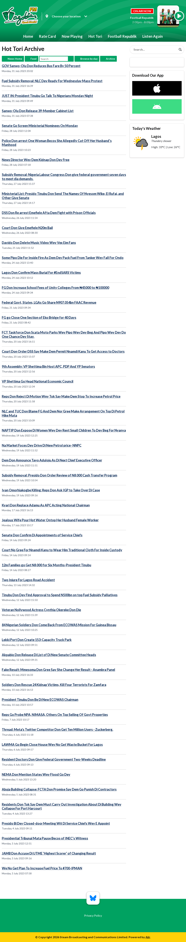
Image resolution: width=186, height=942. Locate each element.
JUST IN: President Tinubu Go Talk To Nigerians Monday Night (47, 96)
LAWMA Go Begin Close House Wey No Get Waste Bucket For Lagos (52, 745)
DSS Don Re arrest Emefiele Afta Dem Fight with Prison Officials (49, 213)
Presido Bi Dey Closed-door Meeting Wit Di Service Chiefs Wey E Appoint (56, 823)
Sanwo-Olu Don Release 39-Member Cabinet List (38, 111)
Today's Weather (146, 128)
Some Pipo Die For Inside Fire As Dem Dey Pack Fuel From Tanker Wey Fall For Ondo (63, 258)
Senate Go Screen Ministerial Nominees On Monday (40, 126)
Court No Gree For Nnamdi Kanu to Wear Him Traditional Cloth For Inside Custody (62, 550)
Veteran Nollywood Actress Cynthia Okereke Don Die (41, 610)
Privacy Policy (93, 915)
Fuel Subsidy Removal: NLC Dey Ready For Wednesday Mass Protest (52, 81)
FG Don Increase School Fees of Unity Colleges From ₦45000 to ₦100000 (55, 288)
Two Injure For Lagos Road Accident (28, 580)
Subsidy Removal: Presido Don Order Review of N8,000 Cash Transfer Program (59, 475)
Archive (110, 58)
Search (71, 59)
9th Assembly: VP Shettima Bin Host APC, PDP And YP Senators (48, 366)
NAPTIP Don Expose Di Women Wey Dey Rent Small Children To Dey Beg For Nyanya (64, 430)
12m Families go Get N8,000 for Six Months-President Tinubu (46, 565)
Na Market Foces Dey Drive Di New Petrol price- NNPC (41, 445)
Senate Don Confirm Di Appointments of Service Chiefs (42, 535)
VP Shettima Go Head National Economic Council (37, 381)
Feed (34, 58)
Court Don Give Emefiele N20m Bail (27, 228)
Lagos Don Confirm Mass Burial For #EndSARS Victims (41, 273)
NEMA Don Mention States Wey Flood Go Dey (36, 774)
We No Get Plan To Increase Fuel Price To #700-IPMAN (42, 868)
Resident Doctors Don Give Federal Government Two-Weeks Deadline (54, 759)
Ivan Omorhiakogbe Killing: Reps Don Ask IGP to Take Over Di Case (51, 490)
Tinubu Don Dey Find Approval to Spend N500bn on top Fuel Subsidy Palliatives (60, 595)
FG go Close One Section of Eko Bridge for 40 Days (39, 318)
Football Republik (122, 36)
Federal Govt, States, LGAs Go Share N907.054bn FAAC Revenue (49, 302)
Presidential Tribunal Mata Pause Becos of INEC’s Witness (45, 838)
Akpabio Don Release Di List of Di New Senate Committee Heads (49, 655)
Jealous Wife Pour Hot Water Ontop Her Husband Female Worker (50, 520)
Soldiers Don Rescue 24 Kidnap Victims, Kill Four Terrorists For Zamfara (54, 685)
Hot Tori (95, 36)
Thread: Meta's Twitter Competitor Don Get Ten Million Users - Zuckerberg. (57, 729)
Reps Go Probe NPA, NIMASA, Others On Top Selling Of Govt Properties (55, 715)
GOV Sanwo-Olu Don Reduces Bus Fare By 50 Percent (41, 66)
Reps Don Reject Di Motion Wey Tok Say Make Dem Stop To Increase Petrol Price (61, 396)
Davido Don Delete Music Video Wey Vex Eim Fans (39, 243)
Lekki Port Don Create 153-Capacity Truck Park (37, 640)
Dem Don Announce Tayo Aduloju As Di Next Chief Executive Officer (52, 460)
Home (28, 36)
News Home (15, 58)
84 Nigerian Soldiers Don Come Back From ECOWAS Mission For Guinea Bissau (59, 625)
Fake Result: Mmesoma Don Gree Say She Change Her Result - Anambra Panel (58, 670)
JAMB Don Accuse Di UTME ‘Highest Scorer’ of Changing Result (49, 853)
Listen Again (152, 36)
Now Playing (72, 36)
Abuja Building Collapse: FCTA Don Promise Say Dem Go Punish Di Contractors (59, 789)
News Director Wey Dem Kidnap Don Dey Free (35, 160)
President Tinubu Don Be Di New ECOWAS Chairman (40, 700)
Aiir (147, 937)
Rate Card (47, 36)
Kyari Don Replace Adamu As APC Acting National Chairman (46, 505)
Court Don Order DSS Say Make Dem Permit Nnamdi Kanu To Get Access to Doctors (63, 351)
